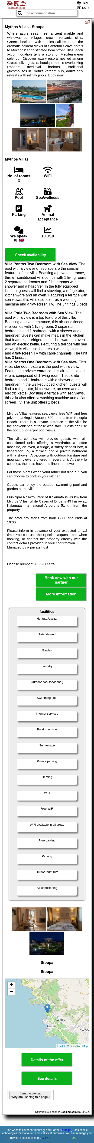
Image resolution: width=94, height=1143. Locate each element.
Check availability (30, 255)
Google (66, 1130)
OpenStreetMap (79, 1046)
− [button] (11, 992)
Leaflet (61, 1046)
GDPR (46, 1138)
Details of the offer (47, 1060)
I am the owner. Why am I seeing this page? (30, 1095)
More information (61, 594)
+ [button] (11, 985)
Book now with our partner (61, 580)
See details (47, 1079)
